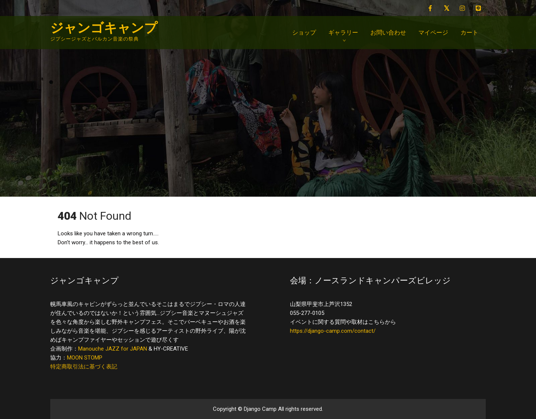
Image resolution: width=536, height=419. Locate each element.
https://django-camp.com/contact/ (333, 331)
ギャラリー (343, 32)
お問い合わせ (388, 32)
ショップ (304, 32)
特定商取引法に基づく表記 (83, 366)
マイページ (433, 32)
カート (469, 32)
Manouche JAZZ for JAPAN (112, 348)
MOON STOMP (84, 357)
